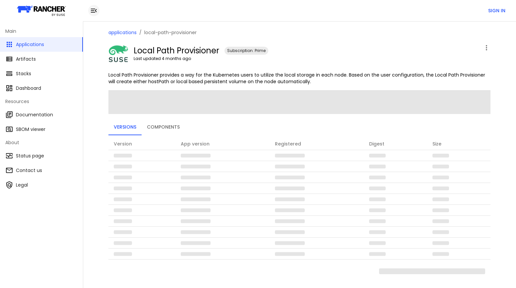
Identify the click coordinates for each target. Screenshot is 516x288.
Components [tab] (163, 127)
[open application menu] (486, 48)
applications (122, 32)
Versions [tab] (125, 127)
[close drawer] (93, 10)
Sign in (496, 10)
